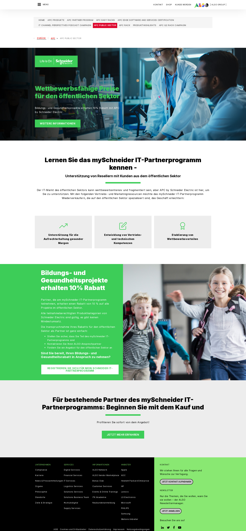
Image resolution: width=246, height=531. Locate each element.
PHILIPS (125, 503)
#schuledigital (71, 498)
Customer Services (102, 481)
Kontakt (158, 4)
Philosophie (41, 487)
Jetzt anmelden (171, 506)
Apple (124, 465)
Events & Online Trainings (105, 487)
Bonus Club (98, 476)
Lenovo (125, 487)
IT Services (69, 476)
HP (122, 481)
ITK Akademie (99, 492)
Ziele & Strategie (43, 498)
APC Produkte (56, 15)
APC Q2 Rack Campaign (172, 20)
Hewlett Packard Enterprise (135, 476)
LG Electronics (128, 492)
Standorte (40, 492)
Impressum (118, 524)
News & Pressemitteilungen (49, 476)
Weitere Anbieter (129, 514)
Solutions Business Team (76, 492)
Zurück (41, 33)
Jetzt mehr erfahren (123, 429)
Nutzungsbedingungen (138, 524)
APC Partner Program (80, 15)
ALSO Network (99, 465)
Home (42, 15)
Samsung (125, 508)
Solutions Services (73, 487)
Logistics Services (73, 481)
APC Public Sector (105, 20)
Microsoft (126, 498)
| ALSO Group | (218, 4)
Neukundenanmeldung (103, 498)
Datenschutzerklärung (99, 524)
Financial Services (73, 470)
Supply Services (72, 503)
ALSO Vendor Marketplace (105, 470)
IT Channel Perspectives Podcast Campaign (65, 20)
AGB (55, 524)
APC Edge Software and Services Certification (146, 15)
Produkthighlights (144, 20)
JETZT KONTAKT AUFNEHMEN (176, 476)
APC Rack (124, 20)
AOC (123, 470)
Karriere (39, 470)
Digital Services (72, 465)
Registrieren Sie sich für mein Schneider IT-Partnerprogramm (79, 364)
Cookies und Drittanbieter (73, 524)
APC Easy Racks (105, 15)
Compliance (41, 465)
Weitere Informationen (57, 118)
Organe (39, 481)
